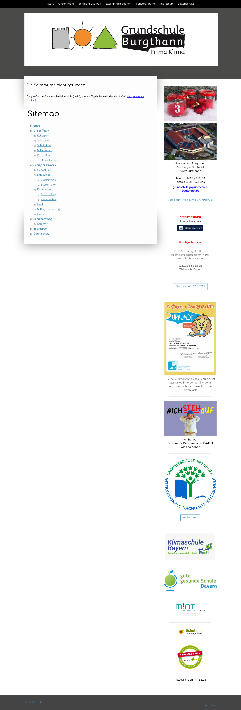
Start (50, 3)
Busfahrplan (49, 184)
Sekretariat (44, 140)
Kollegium (43, 135)
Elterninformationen (118, 3)
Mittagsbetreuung (48, 209)
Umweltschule (49, 160)
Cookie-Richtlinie (33, 702)
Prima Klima (44, 155)
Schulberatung (145, 3)
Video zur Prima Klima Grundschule (190, 200)
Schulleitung (45, 145)
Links (40, 214)
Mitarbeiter (44, 150)
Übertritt (42, 224)
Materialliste (48, 199)
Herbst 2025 (44, 170)
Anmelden (210, 705)
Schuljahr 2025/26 (89, 3)
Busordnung (48, 179)
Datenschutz (186, 3)
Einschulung (44, 189)
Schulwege (44, 175)
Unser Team (66, 3)
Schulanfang (49, 194)
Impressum (166, 3)
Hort (40, 204)
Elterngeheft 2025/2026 (190, 286)
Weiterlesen (190, 517)
